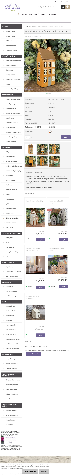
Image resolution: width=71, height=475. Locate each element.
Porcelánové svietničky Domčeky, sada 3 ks (33, 249)
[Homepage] (18, 14)
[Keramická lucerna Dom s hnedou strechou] (31, 144)
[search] (63, 7)
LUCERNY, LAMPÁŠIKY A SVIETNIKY (34, 187)
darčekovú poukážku (14, 445)
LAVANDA (24, 14)
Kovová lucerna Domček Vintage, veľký (56, 202)
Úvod (26, 27)
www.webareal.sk (17, 462)
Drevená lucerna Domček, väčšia (56, 249)
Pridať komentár (34, 354)
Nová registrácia (65, 2)
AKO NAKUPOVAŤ (34, 14)
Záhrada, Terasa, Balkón (35, 27)
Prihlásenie (56, 2)
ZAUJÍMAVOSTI (53, 14)
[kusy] (27, 137)
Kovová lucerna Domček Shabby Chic (33, 297)
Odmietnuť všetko (30, 471)
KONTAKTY (44, 14)
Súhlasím (44, 471)
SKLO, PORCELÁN (48, 187)
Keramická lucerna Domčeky (34, 201)
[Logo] (12, 6)
